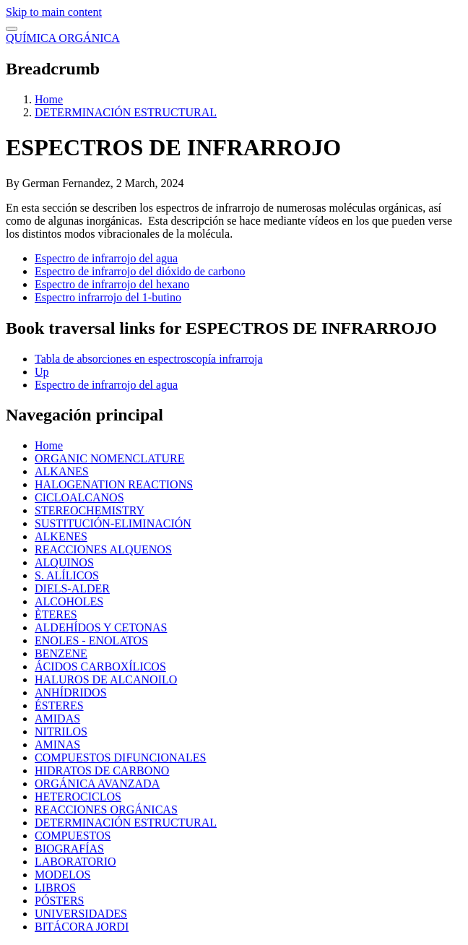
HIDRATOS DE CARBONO (102, 770)
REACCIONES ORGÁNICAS (106, 809)
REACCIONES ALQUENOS (103, 549)
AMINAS (57, 744)
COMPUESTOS (73, 835)
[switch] (11, 29)
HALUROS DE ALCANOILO (106, 679)
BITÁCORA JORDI (82, 926)
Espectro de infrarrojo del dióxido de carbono (140, 271)
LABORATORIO (75, 861)
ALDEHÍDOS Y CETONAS (101, 627)
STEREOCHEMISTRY (89, 510)
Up (42, 372)
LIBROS (55, 887)
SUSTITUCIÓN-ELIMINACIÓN (113, 523)
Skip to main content (54, 12)
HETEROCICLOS (78, 796)
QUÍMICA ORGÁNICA (63, 38)
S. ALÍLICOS (67, 575)
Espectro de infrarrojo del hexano (112, 284)
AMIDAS (57, 718)
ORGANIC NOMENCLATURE (110, 458)
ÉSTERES (59, 705)
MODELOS (62, 874)
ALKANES (62, 471)
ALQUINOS (64, 562)
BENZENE (61, 653)
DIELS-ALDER (72, 588)
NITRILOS (61, 731)
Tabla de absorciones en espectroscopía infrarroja (149, 359)
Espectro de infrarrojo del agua (106, 258)
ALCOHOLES (69, 601)
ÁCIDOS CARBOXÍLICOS (100, 666)
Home (49, 99)
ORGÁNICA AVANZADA (97, 783)
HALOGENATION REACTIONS (114, 484)
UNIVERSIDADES (81, 913)
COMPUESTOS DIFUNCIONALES (121, 757)
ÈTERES (56, 614)
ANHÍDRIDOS (71, 692)
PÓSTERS (59, 900)
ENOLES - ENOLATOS (91, 640)
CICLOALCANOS (79, 497)
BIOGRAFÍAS (69, 848)
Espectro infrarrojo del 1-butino (108, 297)
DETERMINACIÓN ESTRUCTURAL (126, 112)
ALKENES (61, 536)
